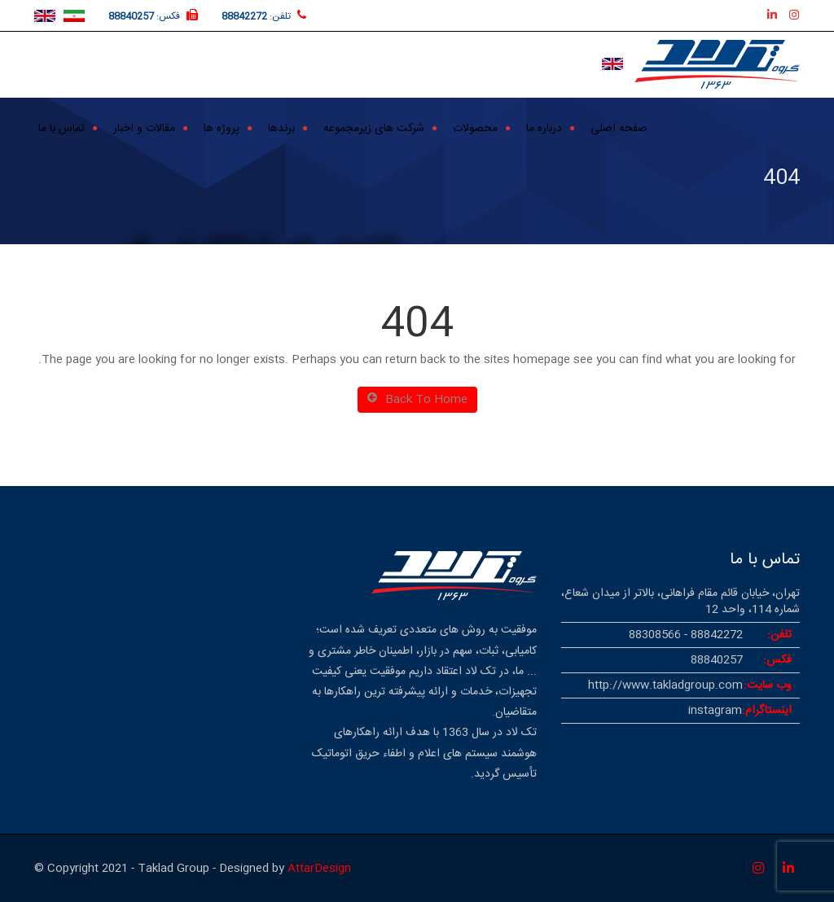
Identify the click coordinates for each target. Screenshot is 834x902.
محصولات (475, 126)
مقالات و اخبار (144, 126)
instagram (715, 710)
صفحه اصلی (618, 126)
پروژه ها (221, 126)
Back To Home (417, 399)
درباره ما (544, 126)
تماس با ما (61, 126)
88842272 (244, 16)
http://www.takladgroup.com (665, 685)
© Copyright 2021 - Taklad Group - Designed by (161, 868)
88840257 (131, 16)
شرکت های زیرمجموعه (373, 126)
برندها (281, 126)
